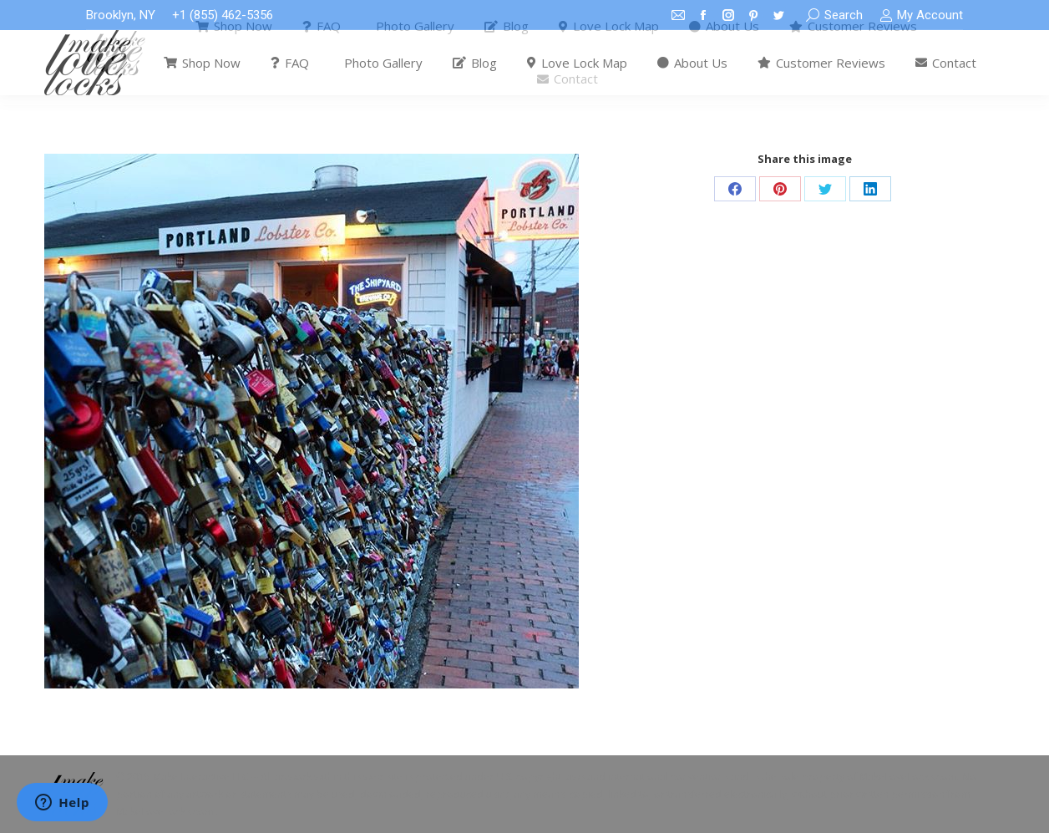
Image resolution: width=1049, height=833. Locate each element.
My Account (921, 15)
